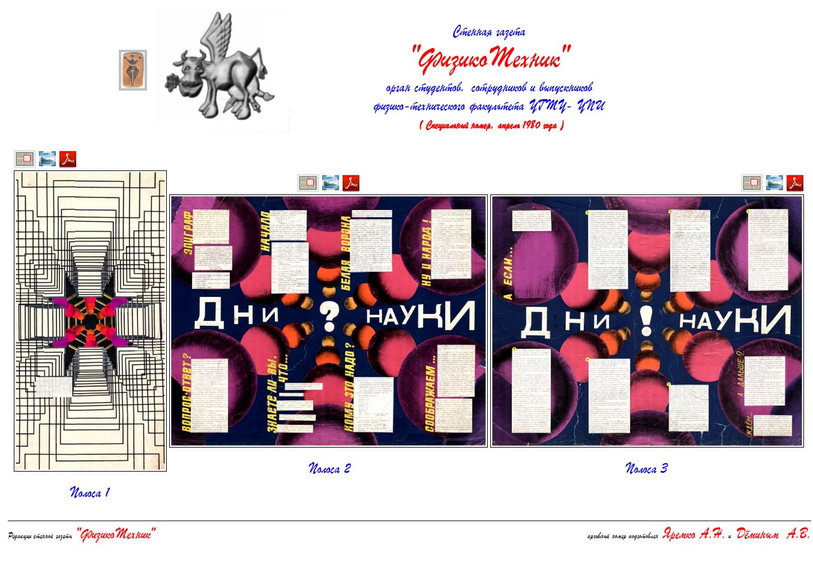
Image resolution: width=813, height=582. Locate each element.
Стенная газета (489, 50)
